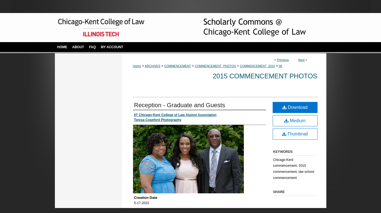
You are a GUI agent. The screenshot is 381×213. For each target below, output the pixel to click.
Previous (283, 59)
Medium (294, 120)
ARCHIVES (152, 66)
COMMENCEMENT (177, 66)
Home (137, 66)
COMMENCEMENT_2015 (257, 66)
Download (295, 107)
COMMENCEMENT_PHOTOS (215, 66)
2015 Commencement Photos (265, 76)
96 (280, 66)
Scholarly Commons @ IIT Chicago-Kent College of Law (246, 27)
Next (301, 59)
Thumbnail (295, 134)
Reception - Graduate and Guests (179, 105)
